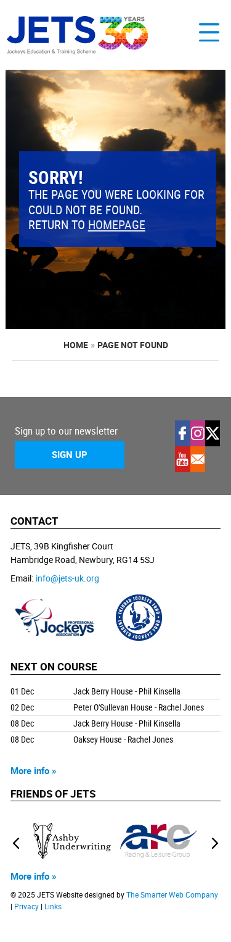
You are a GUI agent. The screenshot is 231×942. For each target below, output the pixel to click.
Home (75, 345)
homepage (116, 224)
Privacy (26, 906)
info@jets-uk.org (67, 578)
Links (53, 906)
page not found (132, 345)
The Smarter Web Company (172, 894)
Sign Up (69, 454)
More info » (33, 770)
